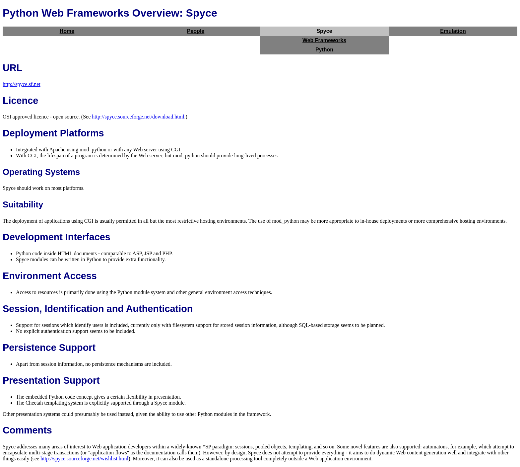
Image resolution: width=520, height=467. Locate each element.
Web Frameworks (324, 40)
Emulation (453, 31)
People (195, 31)
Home (67, 31)
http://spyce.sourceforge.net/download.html (138, 116)
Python (324, 49)
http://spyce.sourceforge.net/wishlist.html (84, 458)
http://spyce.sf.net (21, 84)
